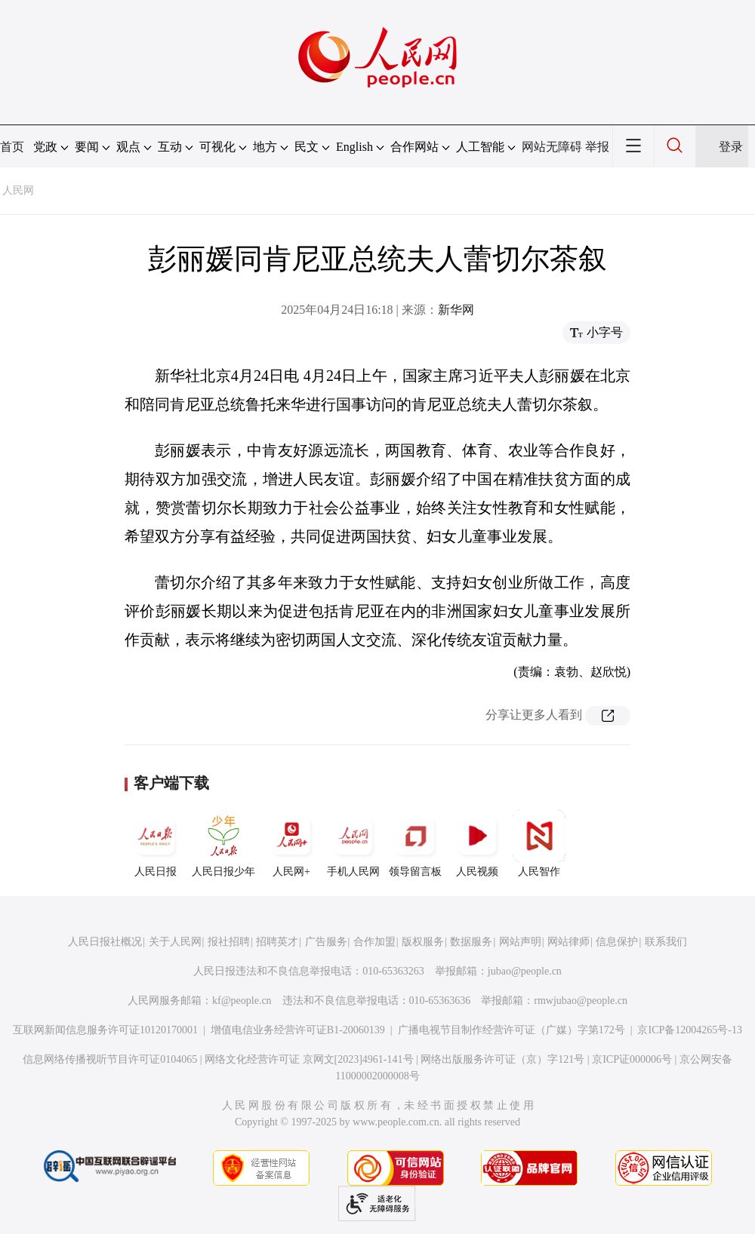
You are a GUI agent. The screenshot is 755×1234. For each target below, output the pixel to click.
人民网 (18, 190)
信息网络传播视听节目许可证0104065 (110, 1059)
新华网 (456, 309)
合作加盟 (374, 941)
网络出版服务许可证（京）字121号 (502, 1059)
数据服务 (471, 941)
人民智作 (539, 843)
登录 (731, 146)
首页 (12, 146)
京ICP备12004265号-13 (689, 1030)
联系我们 (666, 941)
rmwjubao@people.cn (580, 1000)
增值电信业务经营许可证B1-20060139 (298, 1030)
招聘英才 (277, 941)
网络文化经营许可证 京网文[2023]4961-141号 (309, 1059)
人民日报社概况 (105, 941)
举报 (597, 146)
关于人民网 (175, 941)
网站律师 (568, 941)
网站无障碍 (552, 146)
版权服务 (423, 941)
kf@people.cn (242, 1000)
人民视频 (477, 843)
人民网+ (291, 843)
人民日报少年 (223, 843)
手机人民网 (353, 843)
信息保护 (617, 941)
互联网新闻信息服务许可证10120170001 (105, 1030)
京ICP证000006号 (632, 1059)
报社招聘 (229, 941)
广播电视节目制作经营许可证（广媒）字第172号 (511, 1030)
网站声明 (520, 941)
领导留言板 (415, 843)
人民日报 (155, 843)
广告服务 (326, 941)
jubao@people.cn (525, 971)
